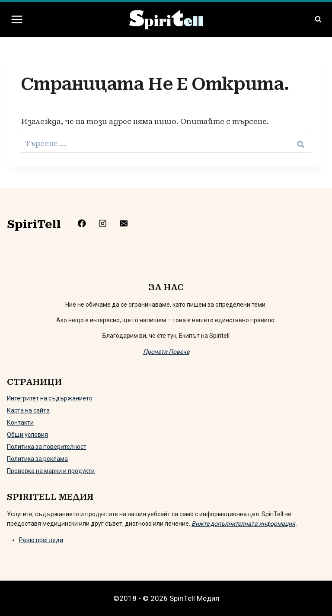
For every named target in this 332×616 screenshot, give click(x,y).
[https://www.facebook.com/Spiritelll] (88, 223)
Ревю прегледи (41, 540)
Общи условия (27, 434)
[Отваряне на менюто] (17, 19)
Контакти (20, 422)
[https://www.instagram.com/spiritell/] (110, 223)
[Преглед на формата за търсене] (318, 19)
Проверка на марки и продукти (51, 470)
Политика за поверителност (46, 446)
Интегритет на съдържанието (50, 398)
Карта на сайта (28, 410)
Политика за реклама (37, 458)
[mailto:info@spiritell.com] (130, 223)
